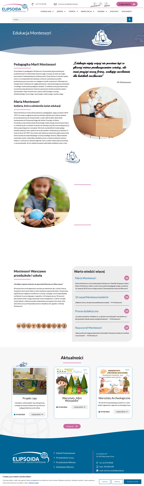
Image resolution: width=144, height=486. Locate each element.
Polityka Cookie (34, 483)
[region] (72, 479)
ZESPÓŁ (61, 11)
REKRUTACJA (88, 11)
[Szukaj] (129, 19)
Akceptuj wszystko (132, 481)
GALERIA (102, 11)
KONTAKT (114, 11)
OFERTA (73, 11)
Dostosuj (104, 481)
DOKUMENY (127, 11)
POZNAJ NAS (47, 11)
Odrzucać (117, 481)
